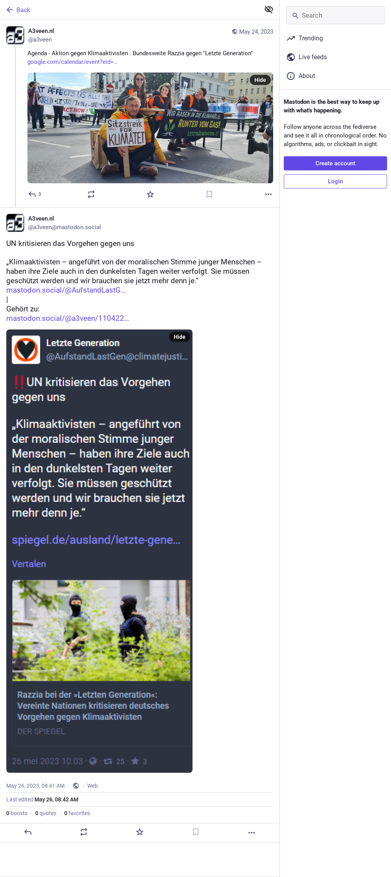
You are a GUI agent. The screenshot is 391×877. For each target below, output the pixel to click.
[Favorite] (150, 194)
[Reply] (35, 194)
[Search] (335, 15)
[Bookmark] (209, 194)
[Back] (129, 10)
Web (92, 786)
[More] (268, 194)
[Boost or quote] (91, 194)
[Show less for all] (268, 9)
